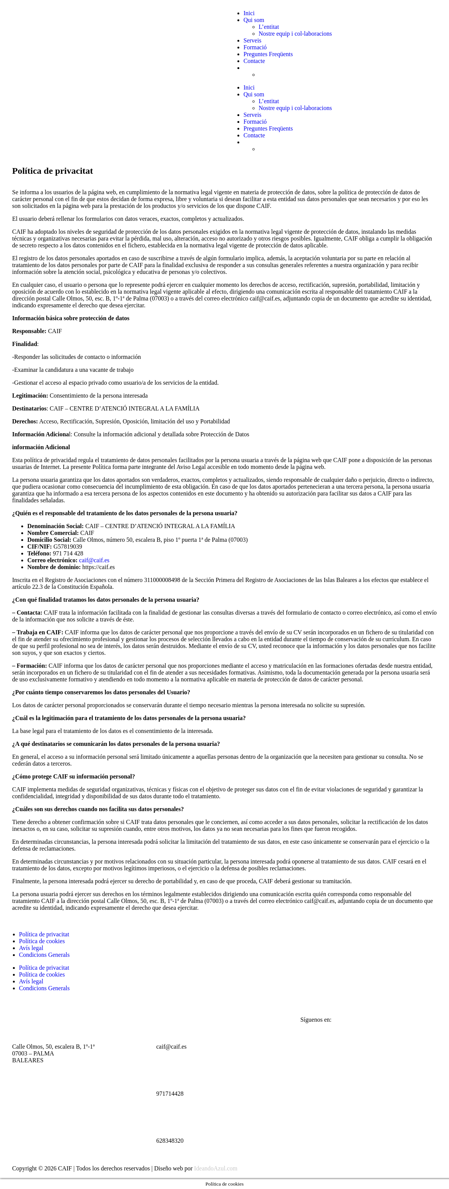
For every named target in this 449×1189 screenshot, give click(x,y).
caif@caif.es (94, 560)
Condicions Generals (44, 955)
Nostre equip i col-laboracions (295, 33)
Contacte (254, 61)
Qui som (253, 20)
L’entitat (269, 27)
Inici (248, 13)
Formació (255, 47)
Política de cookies (42, 941)
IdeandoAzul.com (215, 1168)
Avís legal (31, 948)
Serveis (252, 40)
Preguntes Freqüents (268, 54)
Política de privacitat (44, 934)
